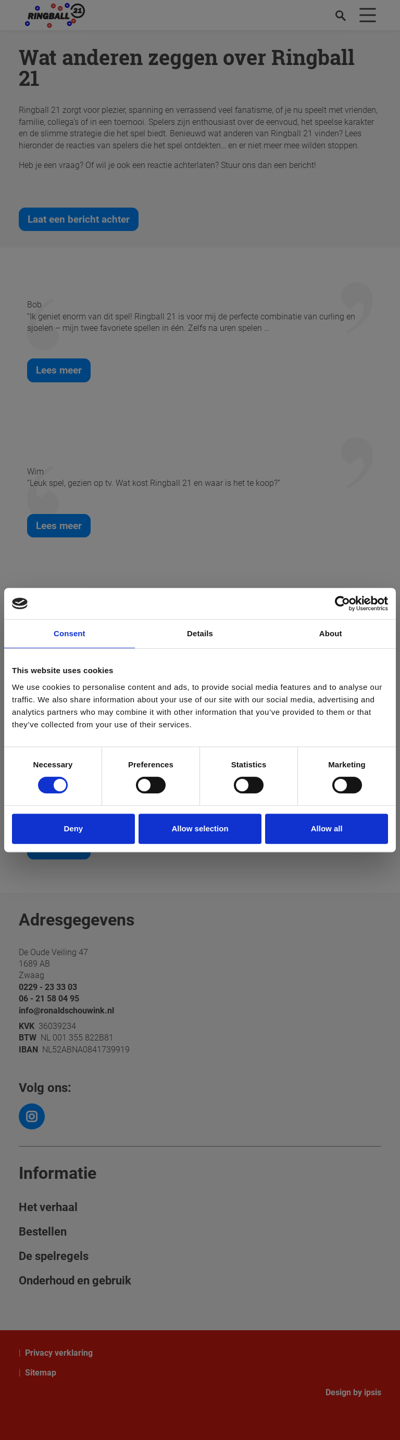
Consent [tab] (69, 633)
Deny (73, 828)
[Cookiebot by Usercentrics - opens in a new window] (342, 603)
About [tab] (330, 633)
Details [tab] (200, 633)
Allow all (327, 828)
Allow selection (199, 828)
